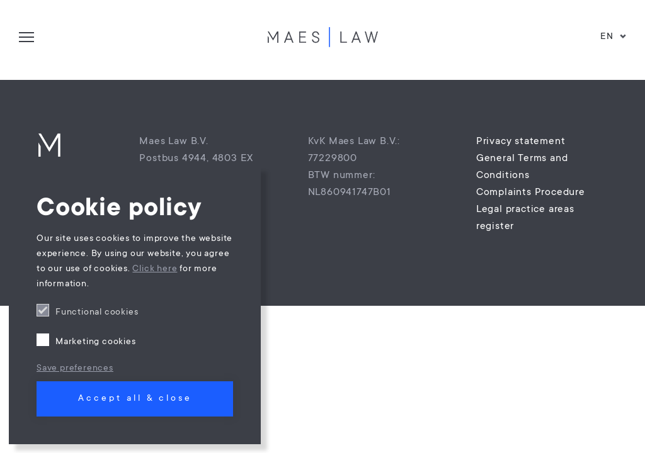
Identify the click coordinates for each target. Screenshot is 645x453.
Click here (154, 269)
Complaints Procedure (530, 192)
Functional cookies (96, 313)
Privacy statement (521, 141)
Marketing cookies (95, 342)
